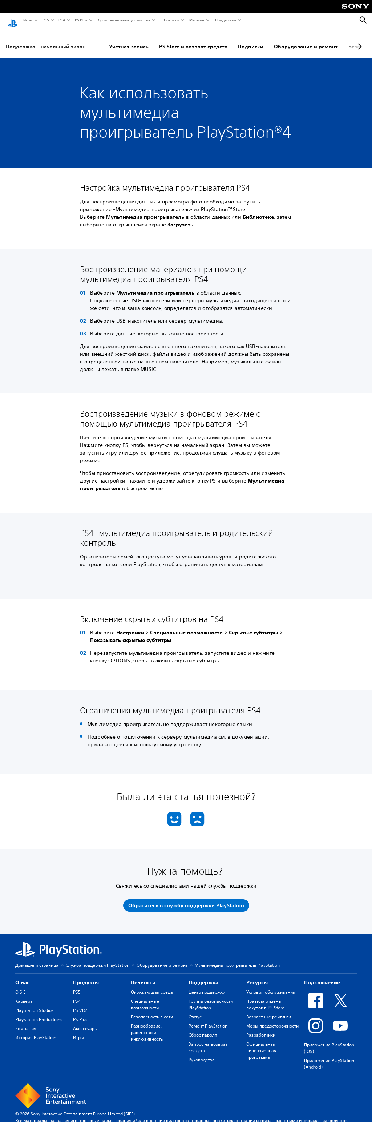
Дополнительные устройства (123, 20)
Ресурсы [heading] (257, 975)
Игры (27, 20)
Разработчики (260, 1028)
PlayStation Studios (34, 1003)
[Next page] (358, 39)
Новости (170, 20)
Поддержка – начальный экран (46, 39)
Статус (195, 1010)
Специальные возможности (145, 997)
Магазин (196, 20)
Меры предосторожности (272, 1019)
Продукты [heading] (86, 975)
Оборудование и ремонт (306, 39)
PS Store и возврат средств (193, 39)
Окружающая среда (152, 985)
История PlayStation (35, 1031)
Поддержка (225, 20)
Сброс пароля (203, 1028)
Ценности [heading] (143, 975)
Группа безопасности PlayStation (211, 997)
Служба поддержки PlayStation (97, 958)
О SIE (20, 985)
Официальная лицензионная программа (261, 1043)
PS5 (45, 20)
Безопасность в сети (152, 1010)
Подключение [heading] (322, 975)
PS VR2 (80, 1003)
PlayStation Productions (38, 1012)
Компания (25, 1021)
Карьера (24, 994)
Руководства (202, 1053)
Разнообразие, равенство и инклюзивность (147, 1025)
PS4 (61, 20)
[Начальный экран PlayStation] (13, 20)
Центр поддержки (207, 985)
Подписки (250, 39)
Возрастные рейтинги (268, 1010)
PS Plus (80, 20)
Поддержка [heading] (203, 975)
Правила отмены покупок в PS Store (265, 997)
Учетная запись (129, 39)
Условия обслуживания (270, 985)
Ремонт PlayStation (208, 1019)
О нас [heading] (22, 975)
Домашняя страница (36, 958)
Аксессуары (85, 1021)
